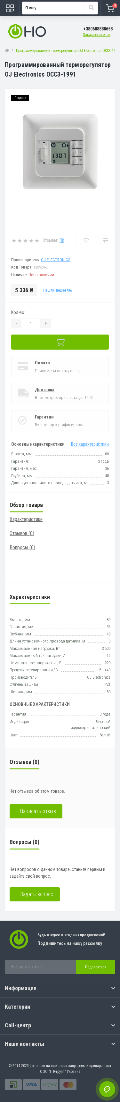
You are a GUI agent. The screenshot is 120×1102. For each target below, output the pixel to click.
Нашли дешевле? (57, 290)
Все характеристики (90, 444)
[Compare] (105, 241)
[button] (98, 29)
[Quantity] (30, 323)
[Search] (91, 8)
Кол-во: (18, 312)
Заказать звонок (96, 34)
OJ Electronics (55, 259)
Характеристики (26, 519)
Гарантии (44, 416)
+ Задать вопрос (34, 894)
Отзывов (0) (22, 533)
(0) (62, 240)
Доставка (44, 389)
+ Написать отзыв (36, 811)
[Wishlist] (86, 241)
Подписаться (95, 967)
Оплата (42, 362)
